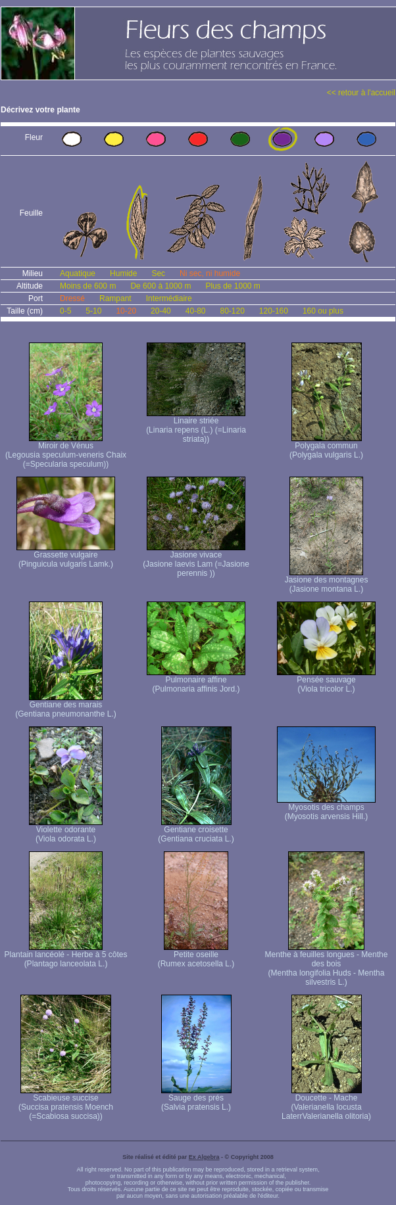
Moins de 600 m (88, 286)
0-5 (65, 311)
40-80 (196, 311)
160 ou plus (323, 311)
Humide (123, 273)
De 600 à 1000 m (160, 286)
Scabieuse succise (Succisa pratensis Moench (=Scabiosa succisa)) (65, 1103)
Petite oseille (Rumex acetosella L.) (196, 955)
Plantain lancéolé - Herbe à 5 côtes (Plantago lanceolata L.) (66, 955)
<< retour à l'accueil (361, 92)
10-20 (126, 311)
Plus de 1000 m (232, 286)
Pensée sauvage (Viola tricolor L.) (326, 681)
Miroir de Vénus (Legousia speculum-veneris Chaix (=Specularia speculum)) (65, 451)
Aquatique (77, 273)
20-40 (161, 311)
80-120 (232, 311)
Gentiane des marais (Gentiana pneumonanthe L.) (65, 706)
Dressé (72, 298)
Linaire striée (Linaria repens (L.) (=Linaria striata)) (196, 426)
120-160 (273, 311)
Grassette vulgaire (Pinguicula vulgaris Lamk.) (65, 556)
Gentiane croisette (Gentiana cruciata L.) (196, 830)
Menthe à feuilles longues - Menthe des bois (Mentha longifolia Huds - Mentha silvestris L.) (326, 965)
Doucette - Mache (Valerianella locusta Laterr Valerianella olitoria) (326, 1103)
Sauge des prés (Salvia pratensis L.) (196, 1099)
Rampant (115, 298)
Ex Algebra (204, 1157)
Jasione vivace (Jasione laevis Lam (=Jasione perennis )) (196, 560)
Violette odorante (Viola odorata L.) (66, 830)
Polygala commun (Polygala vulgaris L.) (326, 447)
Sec (158, 273)
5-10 (93, 311)
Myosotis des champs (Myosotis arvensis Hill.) (326, 808)
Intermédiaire (169, 298)
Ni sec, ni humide (210, 273)
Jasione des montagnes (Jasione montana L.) (326, 581)
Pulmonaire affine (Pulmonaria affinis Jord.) (196, 681)
